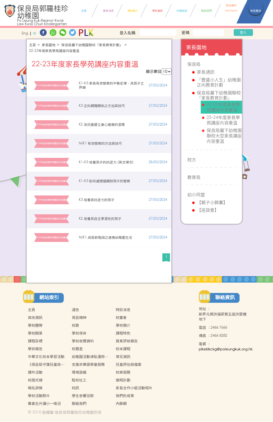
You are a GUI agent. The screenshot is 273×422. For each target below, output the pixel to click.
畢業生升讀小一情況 (44, 403)
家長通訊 (205, 72)
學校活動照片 (39, 395)
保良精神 (79, 317)
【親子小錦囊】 (212, 202)
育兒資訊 (123, 356)
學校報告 (35, 348)
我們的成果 (125, 395)
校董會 (121, 317)
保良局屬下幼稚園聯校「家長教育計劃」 (92, 45)
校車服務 (123, 372)
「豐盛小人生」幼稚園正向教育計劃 (219, 82)
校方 (191, 160)
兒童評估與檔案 (128, 364)
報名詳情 (35, 387)
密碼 (185, 32)
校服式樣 (35, 380)
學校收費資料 (83, 341)
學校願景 (35, 333)
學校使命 (79, 333)
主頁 (32, 45)
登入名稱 (127, 32)
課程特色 (123, 333)
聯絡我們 (79, 403)
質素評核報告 (127, 341)
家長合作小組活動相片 (134, 387)
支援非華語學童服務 (88, 364)
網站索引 (49, 297)
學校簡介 (123, 325)
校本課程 (123, 348)
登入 (243, 32)
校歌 (75, 325)
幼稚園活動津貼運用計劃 (90, 356)
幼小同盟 (196, 195)
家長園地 (48, 45)
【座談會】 (208, 210)
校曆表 (77, 348)
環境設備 (79, 372)
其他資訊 (35, 317)
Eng (25, 34)
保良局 (193, 64)
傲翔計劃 (123, 380)
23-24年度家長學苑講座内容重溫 (223, 120)
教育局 (193, 177)
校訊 (75, 387)
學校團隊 (35, 325)
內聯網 (121, 403)
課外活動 (35, 372)
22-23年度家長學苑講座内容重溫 (54, 51)
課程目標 (35, 341)
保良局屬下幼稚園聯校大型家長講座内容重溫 (224, 136)
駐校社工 (79, 380)
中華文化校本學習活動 (46, 356)
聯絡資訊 (225, 297)
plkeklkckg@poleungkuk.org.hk (225, 349)
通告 (75, 309)
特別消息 (123, 309)
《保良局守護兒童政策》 (44, 364)
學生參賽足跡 (83, 395)
